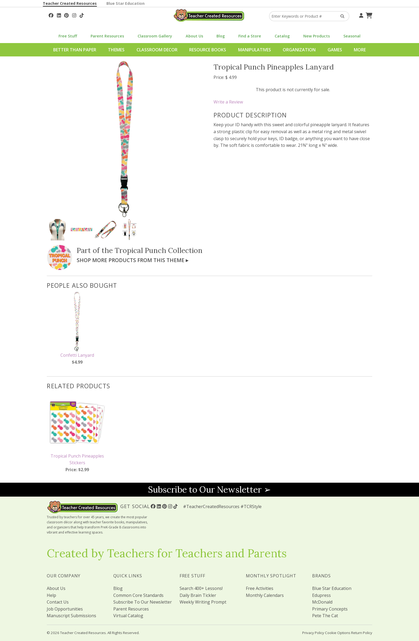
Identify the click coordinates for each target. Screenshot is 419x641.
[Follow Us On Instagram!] (74, 14)
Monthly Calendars (265, 595)
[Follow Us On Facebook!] (51, 14)
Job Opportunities (65, 609)
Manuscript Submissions (71, 616)
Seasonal (351, 36)
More (360, 50)
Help (51, 595)
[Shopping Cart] (368, 14)
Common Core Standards (138, 595)
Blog (220, 36)
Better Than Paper (74, 50)
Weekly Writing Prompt (203, 602)
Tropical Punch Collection (159, 250)
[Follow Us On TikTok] (82, 14)
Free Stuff (68, 36)
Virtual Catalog (128, 616)
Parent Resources (107, 36)
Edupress (321, 595)
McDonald (322, 602)
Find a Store (249, 36)
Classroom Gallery (155, 36)
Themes (116, 50)
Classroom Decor (157, 50)
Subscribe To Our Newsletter (142, 602)
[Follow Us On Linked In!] (59, 14)
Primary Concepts (330, 609)
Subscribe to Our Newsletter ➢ (209, 489)
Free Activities (259, 588)
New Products (316, 36)
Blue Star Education (125, 3)
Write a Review (228, 102)
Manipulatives (254, 50)
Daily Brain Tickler (198, 595)
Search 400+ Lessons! (201, 588)
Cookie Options (337, 632)
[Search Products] (340, 16)
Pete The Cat (325, 616)
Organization (299, 50)
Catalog (282, 36)
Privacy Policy (313, 632)
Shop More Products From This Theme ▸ (132, 260)
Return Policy (361, 632)
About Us (194, 36)
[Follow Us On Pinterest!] (66, 14)
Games (335, 50)
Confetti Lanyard (77, 355)
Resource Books (207, 50)
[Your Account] (360, 14)
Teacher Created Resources (70, 3)
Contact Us (58, 602)
